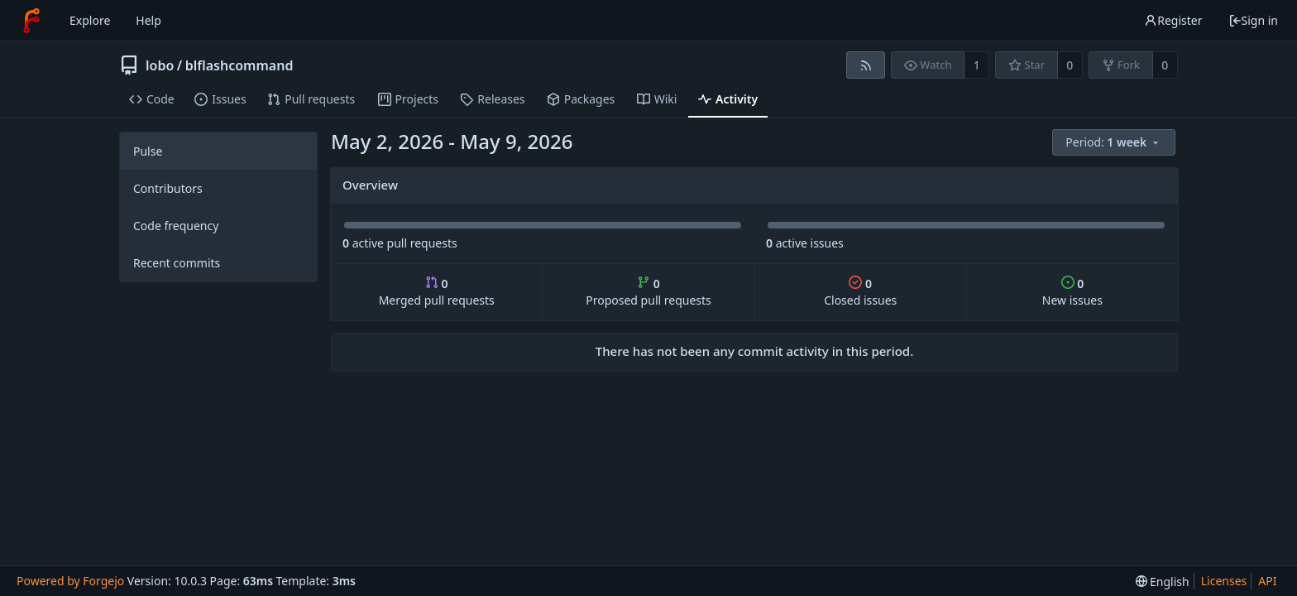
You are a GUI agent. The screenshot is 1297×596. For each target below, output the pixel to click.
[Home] (31, 21)
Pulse (147, 151)
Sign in (1253, 20)
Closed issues (860, 292)
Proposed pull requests (648, 292)
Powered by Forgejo (70, 581)
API (1267, 581)
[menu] (1115, 142)
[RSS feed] (865, 65)
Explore (89, 20)
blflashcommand (239, 65)
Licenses (1224, 581)
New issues (1072, 292)
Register (1173, 20)
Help (148, 20)
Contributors (168, 188)
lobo (160, 65)
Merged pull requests (437, 292)
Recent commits (176, 263)
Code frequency (175, 225)
